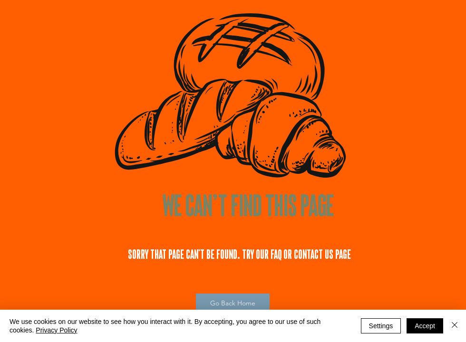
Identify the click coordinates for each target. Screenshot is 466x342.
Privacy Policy (56, 330)
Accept (425, 326)
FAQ (276, 254)
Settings (381, 326)
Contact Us (313, 254)
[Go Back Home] (233, 304)
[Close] (454, 325)
